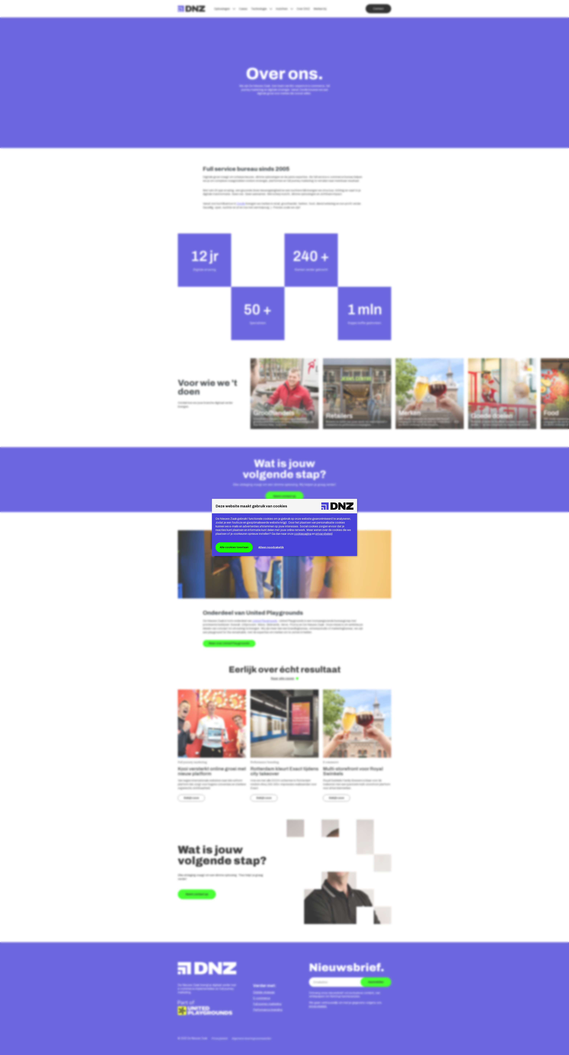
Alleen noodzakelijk (271, 547)
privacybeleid (324, 533)
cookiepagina (302, 533)
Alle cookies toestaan (234, 547)
